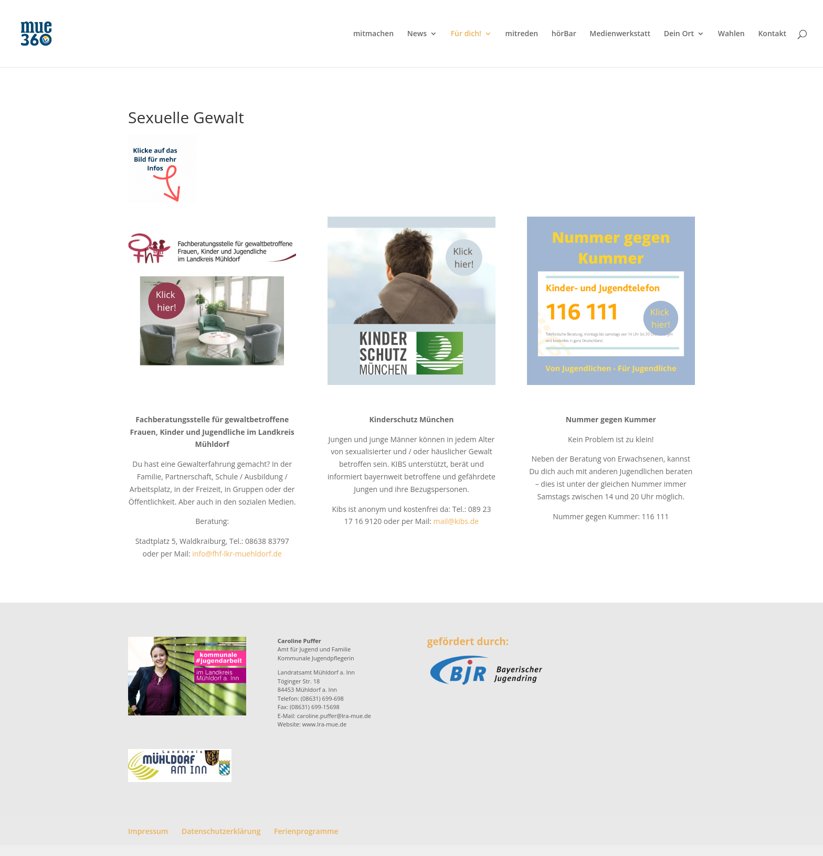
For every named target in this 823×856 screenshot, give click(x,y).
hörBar (564, 34)
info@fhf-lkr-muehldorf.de (236, 554)
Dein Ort (679, 34)
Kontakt (772, 34)
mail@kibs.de (456, 521)
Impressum (148, 831)
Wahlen (731, 34)
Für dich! (466, 34)
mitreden (522, 34)
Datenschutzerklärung (221, 831)
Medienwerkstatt (619, 34)
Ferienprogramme (306, 831)
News (417, 34)
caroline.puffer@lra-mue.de (334, 716)
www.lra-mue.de (324, 724)
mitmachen (373, 34)
